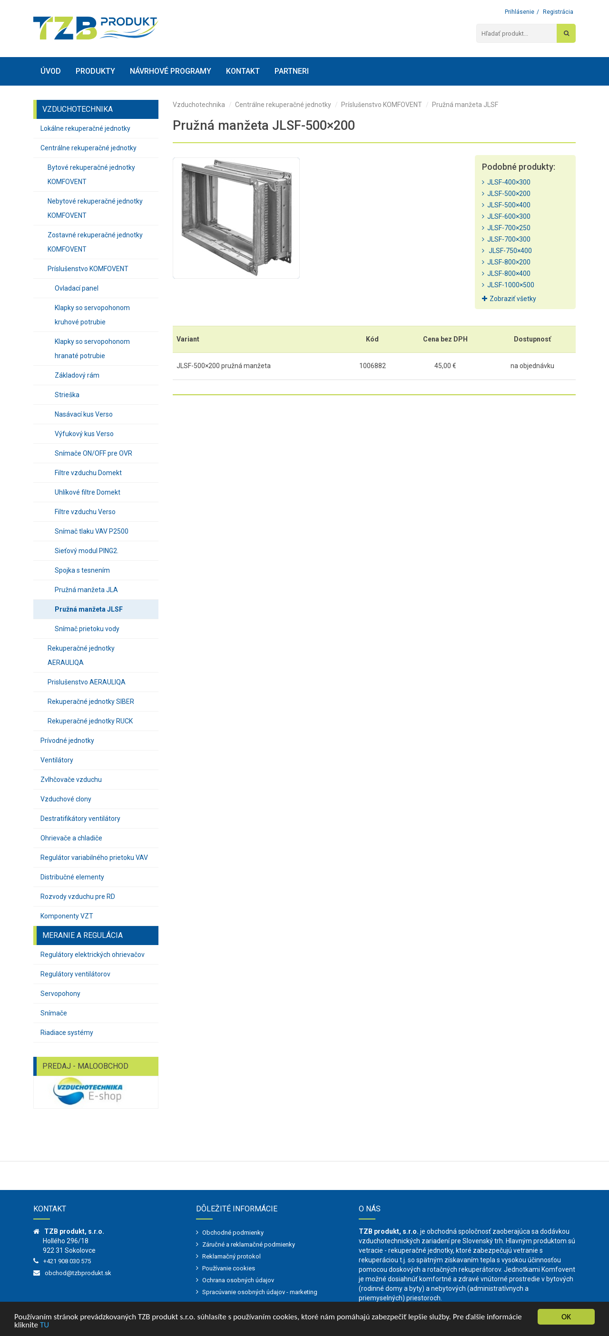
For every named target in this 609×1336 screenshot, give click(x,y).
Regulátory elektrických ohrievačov (92, 954)
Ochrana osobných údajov (238, 1280)
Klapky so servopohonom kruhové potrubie (92, 315)
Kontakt (243, 71)
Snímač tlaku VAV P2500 (91, 531)
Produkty (95, 71)
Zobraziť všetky (509, 298)
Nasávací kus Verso (84, 414)
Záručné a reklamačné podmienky (248, 1244)
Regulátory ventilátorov (75, 974)
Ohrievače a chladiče (71, 838)
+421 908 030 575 (67, 1261)
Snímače (53, 1013)
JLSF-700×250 (506, 228)
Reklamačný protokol (231, 1256)
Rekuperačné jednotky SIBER (91, 701)
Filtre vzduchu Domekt (88, 473)
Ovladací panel (76, 288)
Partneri (292, 71)
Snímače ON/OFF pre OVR (93, 453)
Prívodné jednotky (67, 740)
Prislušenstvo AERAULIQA (87, 682)
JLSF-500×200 (506, 193)
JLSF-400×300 (506, 182)
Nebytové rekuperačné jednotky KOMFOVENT (95, 208)
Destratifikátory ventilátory (80, 818)
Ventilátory (56, 760)
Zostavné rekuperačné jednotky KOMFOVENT (95, 242)
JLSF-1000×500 (508, 285)
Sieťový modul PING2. (86, 551)
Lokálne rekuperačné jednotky (85, 128)
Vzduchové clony (65, 799)
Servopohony (60, 993)
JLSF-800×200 (506, 262)
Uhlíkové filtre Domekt (87, 492)
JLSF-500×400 (506, 205)
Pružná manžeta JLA (86, 590)
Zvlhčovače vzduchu (71, 779)
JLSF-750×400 (507, 250)
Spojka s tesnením (82, 570)
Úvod (50, 71)
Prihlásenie (519, 12)
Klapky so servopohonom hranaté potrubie (92, 349)
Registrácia (558, 12)
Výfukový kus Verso (84, 434)
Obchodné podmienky (233, 1232)
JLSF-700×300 (506, 239)
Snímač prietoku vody (87, 629)
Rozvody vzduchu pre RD (77, 896)
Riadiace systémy (66, 1032)
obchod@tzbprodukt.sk (78, 1273)
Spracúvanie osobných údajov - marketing (259, 1292)
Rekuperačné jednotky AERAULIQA (81, 655)
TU (44, 1325)
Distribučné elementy (72, 877)
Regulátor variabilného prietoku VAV (94, 857)
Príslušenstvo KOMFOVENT (88, 269)
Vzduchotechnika (199, 104)
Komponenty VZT (66, 916)
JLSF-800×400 (506, 273)
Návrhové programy (170, 71)
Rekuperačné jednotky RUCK (90, 721)
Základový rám (77, 375)
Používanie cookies (228, 1268)
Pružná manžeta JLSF (89, 609)
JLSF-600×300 (506, 216)
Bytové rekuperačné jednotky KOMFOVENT (91, 174)
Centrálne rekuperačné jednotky (88, 148)
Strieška (67, 395)
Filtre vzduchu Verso (85, 512)
